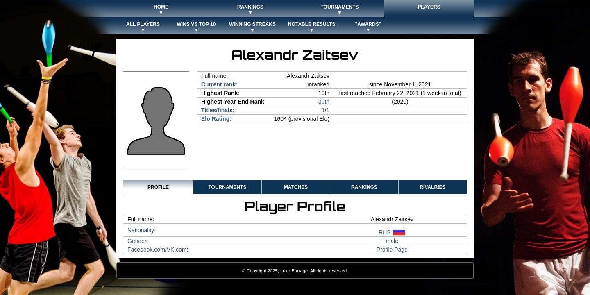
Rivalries (432, 187)
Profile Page (392, 249)
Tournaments (227, 187)
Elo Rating (215, 119)
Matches (296, 187)
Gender (137, 241)
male (392, 241)
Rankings (364, 187)
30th (323, 101)
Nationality (140, 230)
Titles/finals (217, 110)
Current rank (218, 84)
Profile (158, 187)
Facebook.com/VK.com (157, 249)
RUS (392, 232)
